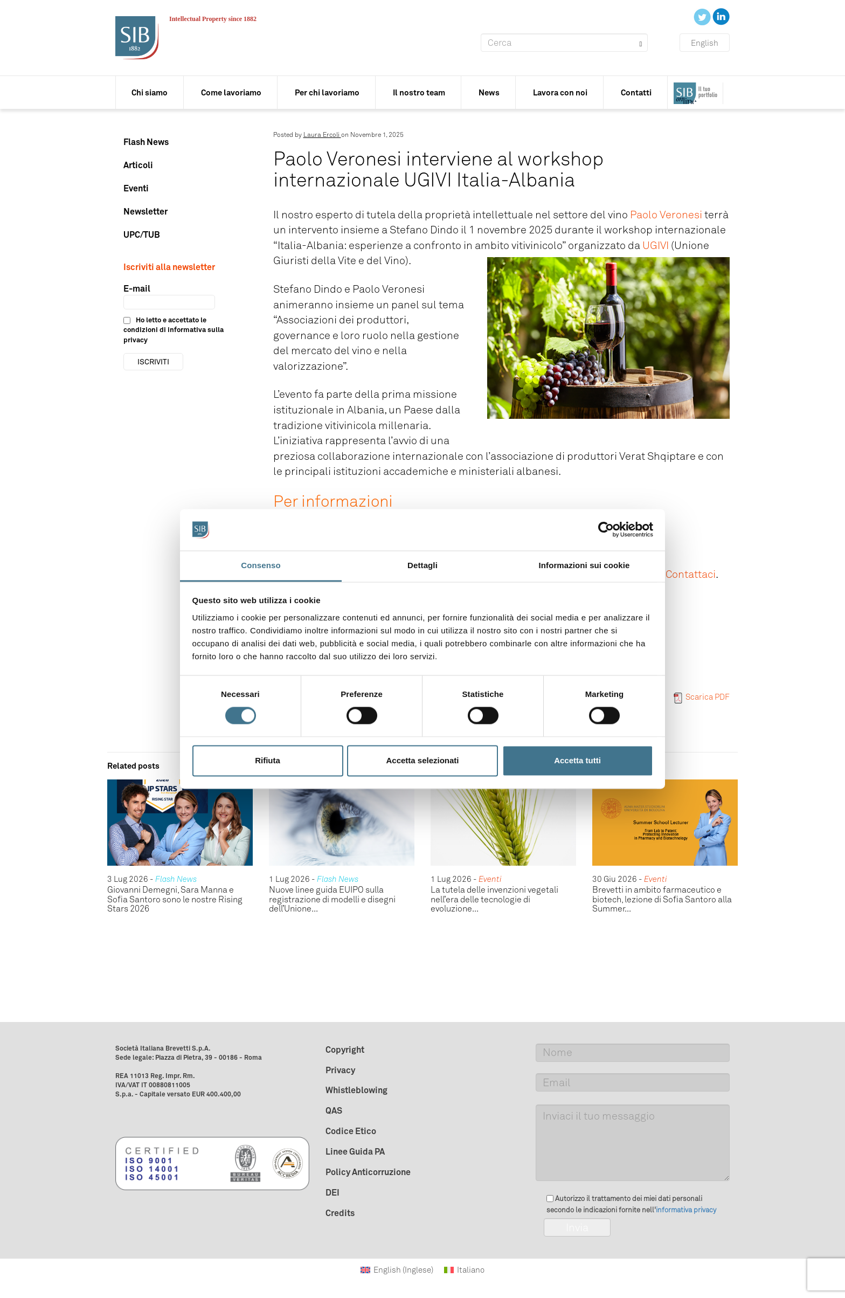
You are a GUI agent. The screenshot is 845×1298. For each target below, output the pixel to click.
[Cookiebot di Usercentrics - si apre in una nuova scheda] (606, 530)
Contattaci (691, 574)
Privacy (340, 1070)
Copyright (344, 1049)
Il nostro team (419, 92)
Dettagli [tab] (422, 565)
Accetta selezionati (422, 760)
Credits (340, 1212)
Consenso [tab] (260, 565)
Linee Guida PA (355, 1151)
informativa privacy (686, 1210)
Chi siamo (149, 92)
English (704, 43)
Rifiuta (267, 760)
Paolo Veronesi (666, 214)
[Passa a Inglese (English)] (397, 1270)
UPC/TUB (141, 234)
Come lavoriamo (231, 92)
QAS (333, 1110)
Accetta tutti (577, 760)
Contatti (636, 92)
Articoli (138, 165)
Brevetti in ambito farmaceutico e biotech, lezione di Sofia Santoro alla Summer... (662, 899)
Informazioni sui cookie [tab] (584, 565)
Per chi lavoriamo (327, 92)
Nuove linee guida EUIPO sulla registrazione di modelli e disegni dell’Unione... (332, 899)
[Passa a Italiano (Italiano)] (464, 1270)
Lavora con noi (560, 92)
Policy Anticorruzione (368, 1171)
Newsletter (145, 211)
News (489, 92)
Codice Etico (350, 1131)
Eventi (136, 188)
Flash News (146, 141)
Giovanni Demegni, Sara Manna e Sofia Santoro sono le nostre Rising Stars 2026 (175, 899)
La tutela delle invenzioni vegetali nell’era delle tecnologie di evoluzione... (494, 899)
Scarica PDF (702, 697)
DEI (332, 1192)
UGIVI (655, 245)
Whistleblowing (356, 1090)
